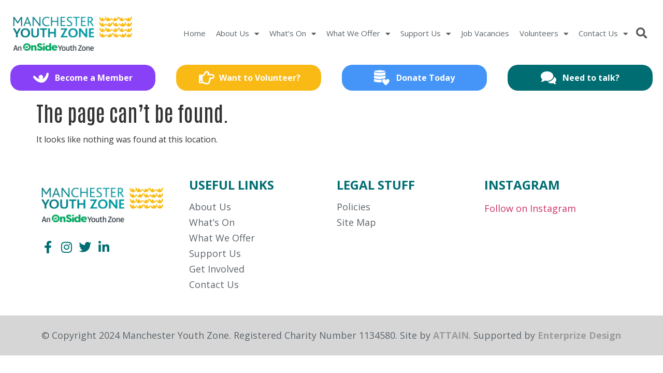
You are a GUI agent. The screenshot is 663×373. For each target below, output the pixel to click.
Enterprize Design (579, 335)
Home (194, 33)
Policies (353, 207)
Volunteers (544, 34)
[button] (641, 33)
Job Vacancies (485, 33)
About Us (237, 34)
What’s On (292, 34)
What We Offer (358, 34)
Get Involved (216, 269)
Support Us (425, 34)
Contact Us (603, 34)
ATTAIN (451, 335)
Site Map (356, 222)
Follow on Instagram (530, 208)
